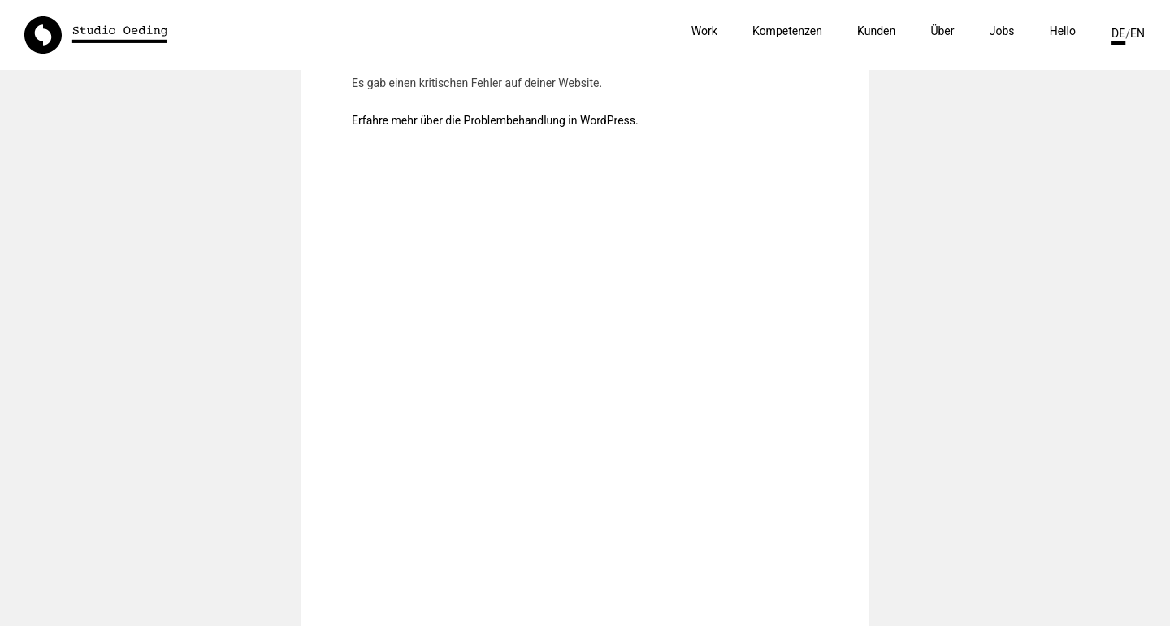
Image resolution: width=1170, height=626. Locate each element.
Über (942, 30)
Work (704, 30)
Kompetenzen (787, 30)
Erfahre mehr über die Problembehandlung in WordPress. (495, 120)
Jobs (1002, 30)
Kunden (876, 30)
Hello (1063, 30)
